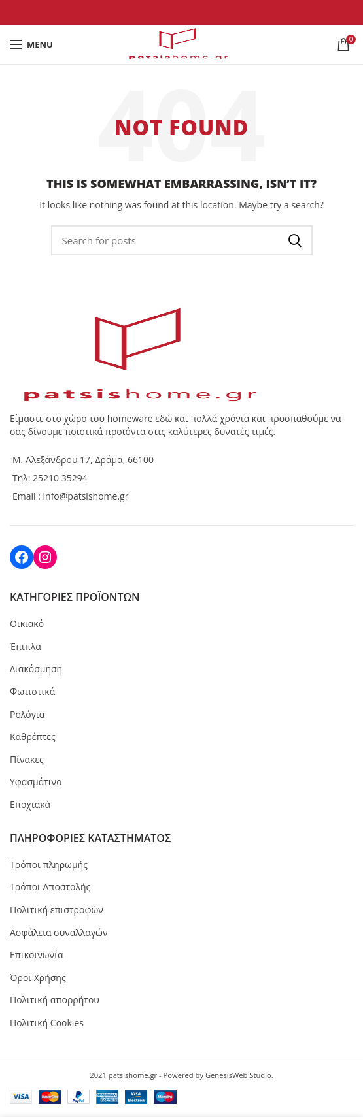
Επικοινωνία (36, 954)
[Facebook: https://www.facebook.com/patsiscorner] (21, 557)
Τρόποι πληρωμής (49, 864)
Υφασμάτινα (36, 781)
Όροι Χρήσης (38, 977)
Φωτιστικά (32, 691)
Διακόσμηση (36, 668)
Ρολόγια (27, 714)
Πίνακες (27, 759)
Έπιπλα (25, 646)
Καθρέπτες (33, 736)
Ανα (295, 240)
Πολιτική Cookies (47, 1022)
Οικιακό (27, 623)
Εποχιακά (30, 804)
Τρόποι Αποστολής (50, 887)
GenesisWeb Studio (238, 1075)
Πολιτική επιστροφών (56, 909)
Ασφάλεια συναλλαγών (58, 932)
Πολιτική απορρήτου (54, 1000)
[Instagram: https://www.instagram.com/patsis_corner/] (45, 557)
